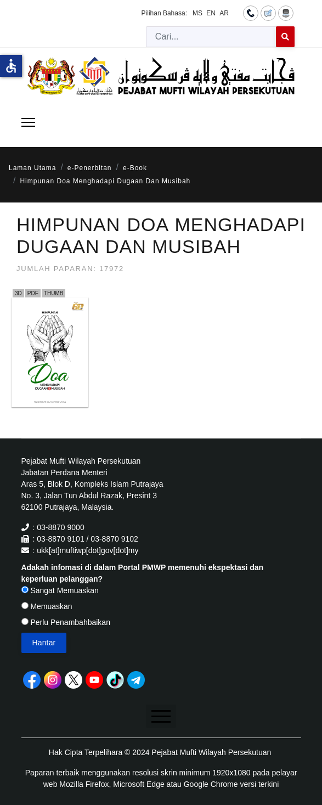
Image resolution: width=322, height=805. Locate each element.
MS (197, 13)
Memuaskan (46, 606)
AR (224, 13)
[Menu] (28, 122)
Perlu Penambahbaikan (65, 622)
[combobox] (211, 36)
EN (211, 13)
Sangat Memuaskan (60, 590)
